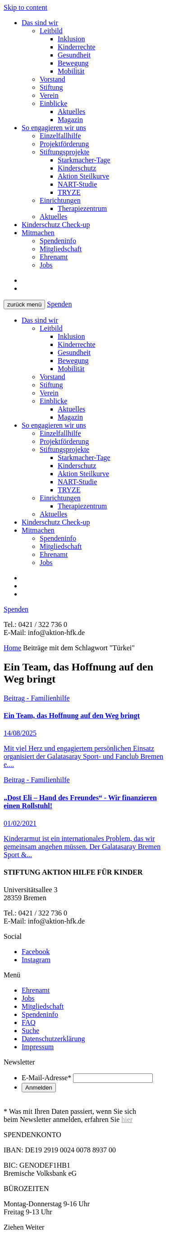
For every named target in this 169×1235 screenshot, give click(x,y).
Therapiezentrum (82, 208)
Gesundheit (74, 55)
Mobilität (71, 71)
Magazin (70, 119)
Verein (49, 95)
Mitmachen (38, 232)
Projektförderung (64, 144)
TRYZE (69, 192)
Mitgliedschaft (61, 249)
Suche (30, 1030)
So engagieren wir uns (54, 127)
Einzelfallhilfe (60, 136)
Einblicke (53, 103)
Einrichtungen (60, 200)
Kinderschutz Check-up (56, 224)
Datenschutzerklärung (53, 1038)
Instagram (36, 959)
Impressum (38, 1047)
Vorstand (52, 79)
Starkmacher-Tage (84, 160)
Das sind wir (40, 22)
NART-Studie (77, 184)
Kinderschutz (77, 168)
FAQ (29, 1022)
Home (12, 648)
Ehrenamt (54, 257)
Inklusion (71, 39)
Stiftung (51, 87)
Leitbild (51, 31)
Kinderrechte (77, 47)
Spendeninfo (58, 241)
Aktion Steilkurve (83, 176)
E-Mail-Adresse (46, 1078)
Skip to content (25, 7)
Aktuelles (71, 111)
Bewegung (73, 63)
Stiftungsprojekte (64, 152)
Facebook (36, 951)
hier (126, 1119)
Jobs (46, 265)
